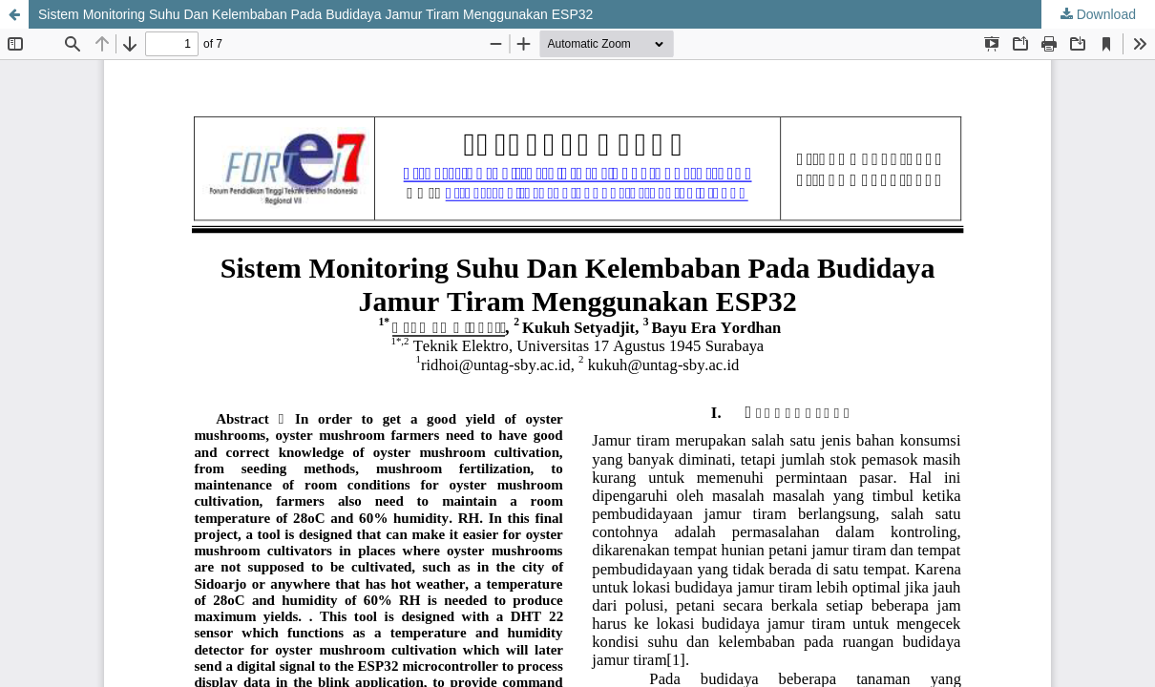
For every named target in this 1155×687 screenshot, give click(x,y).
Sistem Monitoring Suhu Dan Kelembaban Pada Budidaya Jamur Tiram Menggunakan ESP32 (315, 14)
